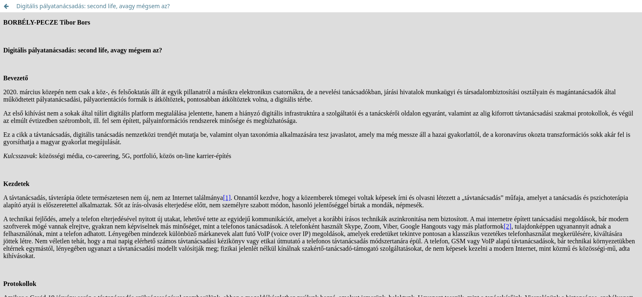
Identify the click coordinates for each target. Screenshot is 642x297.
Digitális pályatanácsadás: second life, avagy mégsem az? (93, 6)
